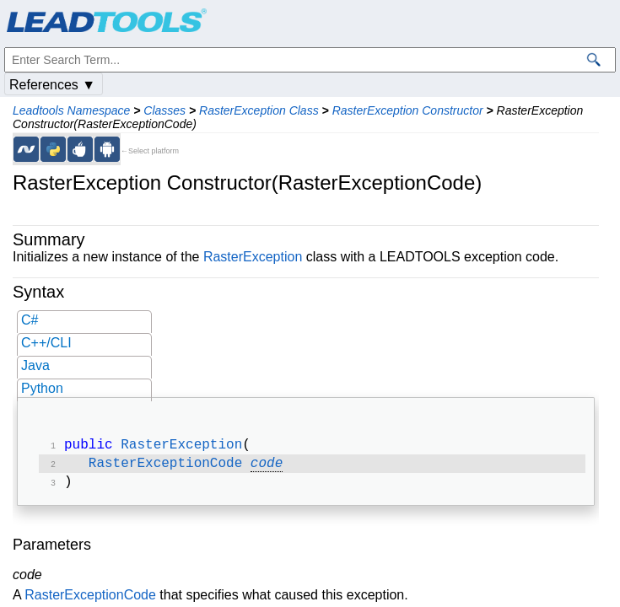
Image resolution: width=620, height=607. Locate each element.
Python (42, 388)
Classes (164, 110)
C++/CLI (46, 343)
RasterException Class (259, 110)
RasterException (252, 257)
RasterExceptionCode (165, 467)
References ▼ (52, 85)
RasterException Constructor (407, 110)
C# (29, 320)
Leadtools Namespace (71, 110)
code (267, 467)
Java (35, 365)
